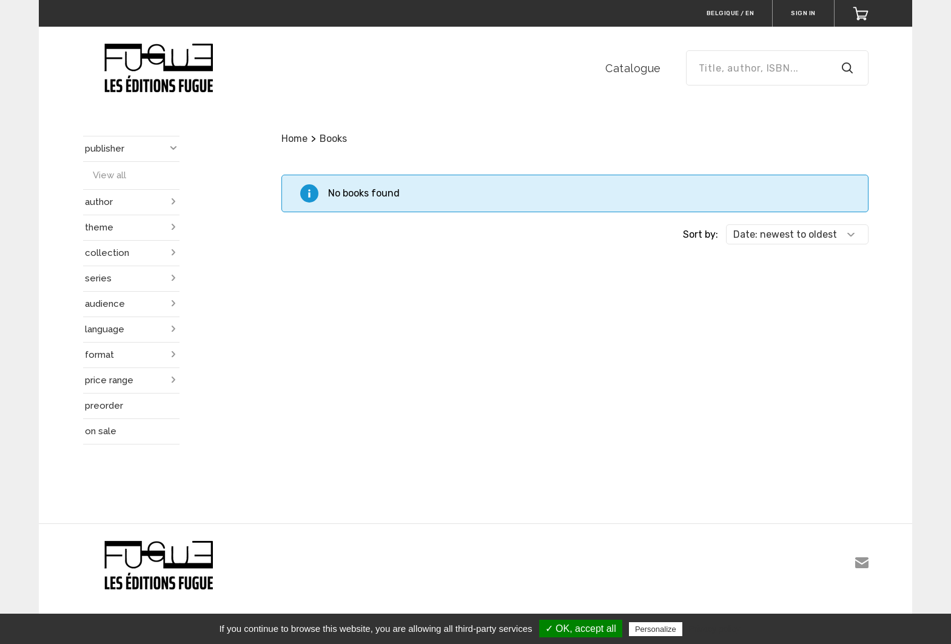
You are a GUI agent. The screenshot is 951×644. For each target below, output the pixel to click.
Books (333, 138)
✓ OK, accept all (580, 628)
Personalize (655, 629)
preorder (104, 405)
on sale (100, 431)
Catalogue (633, 68)
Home (294, 138)
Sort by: (700, 234)
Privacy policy (714, 629)
